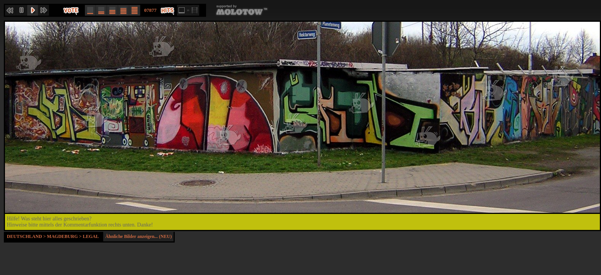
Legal (91, 236)
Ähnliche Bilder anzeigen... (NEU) (138, 236)
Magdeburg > (65, 236)
